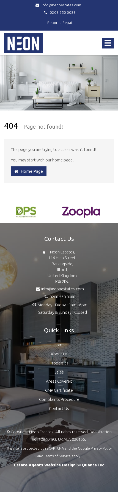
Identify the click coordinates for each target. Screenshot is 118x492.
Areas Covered (59, 381)
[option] (26, 215)
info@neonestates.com (59, 5)
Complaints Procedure (59, 399)
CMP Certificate (59, 390)
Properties (59, 363)
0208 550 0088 (59, 12)
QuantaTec (93, 465)
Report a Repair (60, 22)
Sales (59, 372)
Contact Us (59, 408)
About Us (59, 354)
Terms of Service (57, 456)
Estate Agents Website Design (45, 465)
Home (59, 344)
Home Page (28, 171)
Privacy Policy (101, 448)
